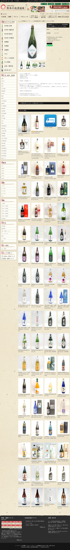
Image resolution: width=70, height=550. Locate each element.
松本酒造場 (4, 150)
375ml (3, 175)
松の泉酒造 (4, 153)
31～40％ (4, 193)
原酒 (2, 236)
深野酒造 (3, 135)
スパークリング (5, 233)
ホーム (19, 21)
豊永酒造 (3, 143)
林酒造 (3, 103)
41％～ (3, 195)
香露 (2, 98)
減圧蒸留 (3, 228)
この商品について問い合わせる (53, 40)
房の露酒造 (4, 113)
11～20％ (4, 188)
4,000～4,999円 (5, 213)
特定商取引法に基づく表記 (42, 545)
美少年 (3, 81)
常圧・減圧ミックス (6, 231)
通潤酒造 (3, 91)
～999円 (3, 203)
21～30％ (4, 190)
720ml (3, 170)
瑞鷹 (2, 78)
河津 (2, 86)
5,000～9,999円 (5, 216)
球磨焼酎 (3, 133)
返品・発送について (59, 13)
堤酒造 (3, 115)
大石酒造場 (4, 101)
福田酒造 (3, 145)
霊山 (2, 83)
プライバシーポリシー (31, 545)
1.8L (2, 165)
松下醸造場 (4, 106)
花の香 (3, 93)
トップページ (18, 545)
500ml (3, 173)
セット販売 (4, 248)
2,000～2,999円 (5, 208)
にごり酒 (3, 238)
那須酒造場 (4, 155)
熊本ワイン (4, 158)
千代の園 (3, 88)
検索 (68, 11)
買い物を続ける (50, 41)
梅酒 (2, 241)
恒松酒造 (3, 108)
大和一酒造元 (4, 138)
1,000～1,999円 (5, 206)
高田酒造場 (4, 148)
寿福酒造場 (4, 140)
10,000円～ (4, 218)
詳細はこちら (19, 539)
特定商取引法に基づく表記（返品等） (55, 37)
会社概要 (42, 13)
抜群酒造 (3, 110)
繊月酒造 (3, 128)
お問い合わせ (67, 13)
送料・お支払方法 (50, 13)
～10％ (3, 186)
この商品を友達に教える (52, 38)
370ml (3, 178)
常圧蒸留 (3, 226)
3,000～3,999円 (5, 211)
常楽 (2, 123)
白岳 (2, 120)
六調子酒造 (4, 130)
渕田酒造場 (4, 125)
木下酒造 (3, 118)
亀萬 (2, 96)
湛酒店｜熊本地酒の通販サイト (33, 547)
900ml (3, 168)
